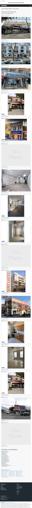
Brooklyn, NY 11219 (18, 473)
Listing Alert (2, 487)
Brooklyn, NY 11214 (11, 473)
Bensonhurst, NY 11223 (12, 471)
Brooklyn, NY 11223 (11, 472)
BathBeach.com (4, 451)
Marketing (18, 488)
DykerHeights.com (5, 458)
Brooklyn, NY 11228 (18, 472)
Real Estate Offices (19, 487)
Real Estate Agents (19, 486)
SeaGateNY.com (4, 464)
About (17, 492)
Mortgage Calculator (4, 489)
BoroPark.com (5, 456)
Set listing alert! (7, 15)
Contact (18, 493)
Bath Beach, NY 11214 (4, 470)
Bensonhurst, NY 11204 (19, 470)
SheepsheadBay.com (6, 465)
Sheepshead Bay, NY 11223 (20, 476)
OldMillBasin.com (3, 463)
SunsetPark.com (4, 466)
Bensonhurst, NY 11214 (4, 471)
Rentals (2, 486)
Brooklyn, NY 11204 (4, 473)
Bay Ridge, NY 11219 (12, 470)
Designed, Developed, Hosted (9, 502)
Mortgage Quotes (3, 488)
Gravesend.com (5, 460)
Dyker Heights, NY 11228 (4, 476)
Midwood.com (4, 462)
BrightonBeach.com (4, 457)
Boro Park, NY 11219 (4, 472)
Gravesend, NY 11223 (12, 476)
